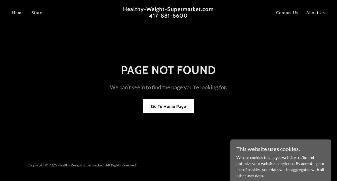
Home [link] (18, 12)
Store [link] (37, 12)
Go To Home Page (168, 106)
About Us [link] (315, 12)
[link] (168, 16)
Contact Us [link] (287, 12)
